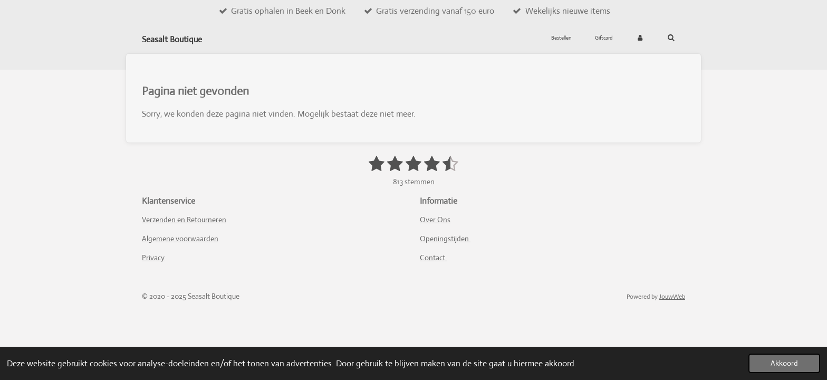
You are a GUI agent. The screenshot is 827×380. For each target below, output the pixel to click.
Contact (433, 257)
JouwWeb (672, 296)
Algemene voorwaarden (180, 238)
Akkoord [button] (784, 363)
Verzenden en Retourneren (184, 219)
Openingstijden (445, 238)
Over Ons (435, 219)
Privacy (153, 257)
